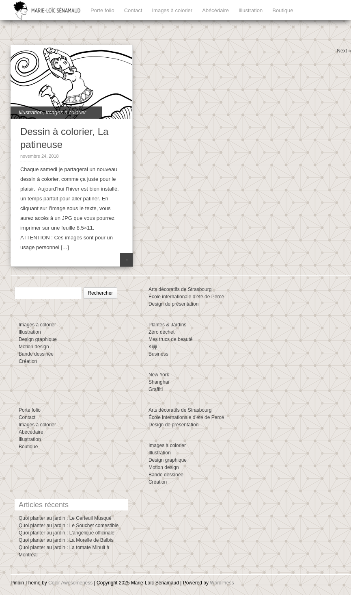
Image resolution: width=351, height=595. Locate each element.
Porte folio (102, 10)
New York (159, 375)
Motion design (34, 347)
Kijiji (153, 347)
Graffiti (156, 389)
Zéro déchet (161, 332)
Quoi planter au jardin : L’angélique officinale (66, 533)
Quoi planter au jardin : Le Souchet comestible (68, 525)
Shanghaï (159, 382)
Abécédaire (215, 10)
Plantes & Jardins (167, 325)
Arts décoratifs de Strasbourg (180, 289)
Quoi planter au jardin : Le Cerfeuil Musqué (65, 518)
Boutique (282, 10)
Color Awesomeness (70, 583)
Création (28, 361)
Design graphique (38, 339)
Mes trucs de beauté (171, 339)
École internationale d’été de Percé (186, 297)
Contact (133, 10)
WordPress (222, 583)
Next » (344, 51)
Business (158, 354)
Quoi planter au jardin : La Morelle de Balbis (66, 540)
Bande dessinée (36, 354)
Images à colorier (172, 10)
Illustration (251, 10)
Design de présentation (173, 304)
